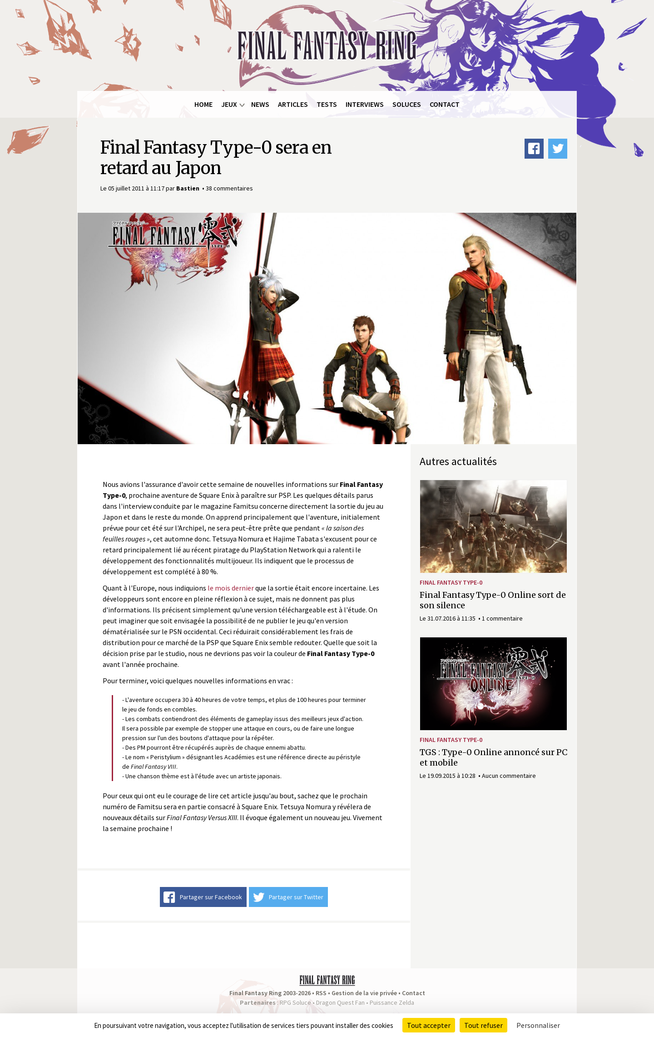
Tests (327, 104)
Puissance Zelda (392, 1002)
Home (203, 104)
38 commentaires (229, 188)
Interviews (365, 104)
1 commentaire (502, 618)
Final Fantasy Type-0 (451, 582)
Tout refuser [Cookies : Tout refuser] (483, 1025)
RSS (321, 993)
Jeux (229, 104)
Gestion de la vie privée (364, 993)
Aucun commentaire (509, 775)
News (260, 104)
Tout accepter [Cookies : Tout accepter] (429, 1025)
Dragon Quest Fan (340, 1002)
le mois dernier (231, 587)
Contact (445, 104)
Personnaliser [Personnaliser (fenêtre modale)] (538, 1025)
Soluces (406, 104)
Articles (293, 104)
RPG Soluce (295, 1002)
